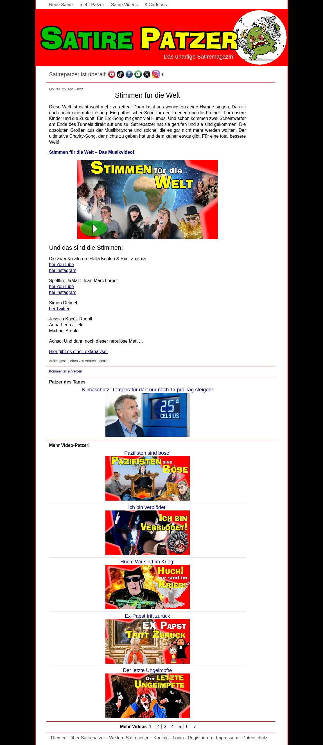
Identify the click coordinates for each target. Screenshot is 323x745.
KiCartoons (155, 4)
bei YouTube (61, 264)
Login (178, 737)
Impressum (227, 737)
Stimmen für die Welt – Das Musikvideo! (91, 152)
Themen (58, 737)
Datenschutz (254, 737)
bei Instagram (62, 270)
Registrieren (200, 737)
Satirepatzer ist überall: (78, 74)
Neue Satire (61, 4)
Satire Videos (124, 4)
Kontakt (161, 737)
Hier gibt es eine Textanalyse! (78, 351)
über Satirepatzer (88, 737)
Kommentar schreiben (65, 371)
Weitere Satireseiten (129, 737)
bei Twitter (59, 308)
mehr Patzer (92, 4)
